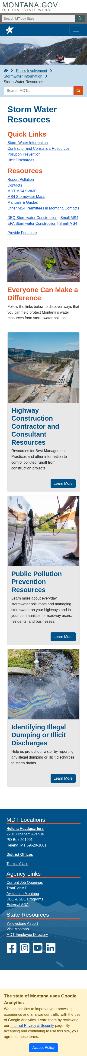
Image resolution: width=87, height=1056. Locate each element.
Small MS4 (69, 218)
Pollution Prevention (23, 154)
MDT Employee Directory (27, 935)
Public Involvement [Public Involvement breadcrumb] (31, 71)
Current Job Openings (24, 882)
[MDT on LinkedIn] (50, 948)
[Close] (43, 1047)
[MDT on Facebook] (11, 948)
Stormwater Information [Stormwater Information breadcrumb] (23, 76)
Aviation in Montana (22, 894)
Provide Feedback (22, 233)
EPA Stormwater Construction (31, 223)
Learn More (63, 483)
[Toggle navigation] (75, 29)
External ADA (17, 905)
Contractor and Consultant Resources (38, 148)
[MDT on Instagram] (24, 948)
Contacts (14, 185)
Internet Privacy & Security (32, 1026)
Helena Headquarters (25, 829)
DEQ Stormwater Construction (32, 218)
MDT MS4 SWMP (22, 191)
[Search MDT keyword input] (39, 90)
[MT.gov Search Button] (80, 18)
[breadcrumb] (6, 71)
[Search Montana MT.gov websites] (43, 18)
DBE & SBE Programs (24, 899)
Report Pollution (20, 179)
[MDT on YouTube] (37, 948)
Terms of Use (17, 864)
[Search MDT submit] (78, 90)
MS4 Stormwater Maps (26, 197)
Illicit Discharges (20, 160)
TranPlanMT (16, 888)
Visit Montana (17, 929)
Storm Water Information (27, 143)
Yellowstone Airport (22, 923)
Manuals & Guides (22, 202)
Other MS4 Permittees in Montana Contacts (43, 208)
